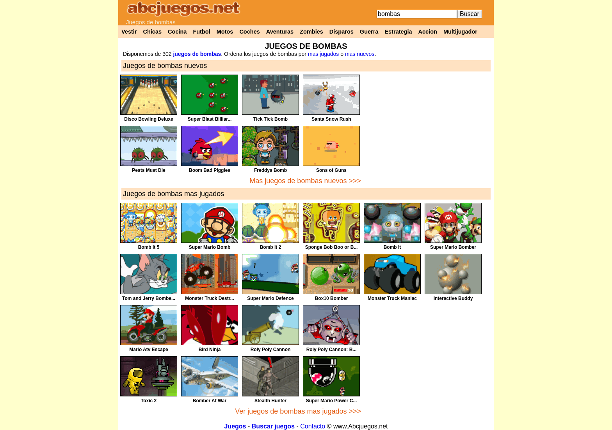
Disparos (341, 32)
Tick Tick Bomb (270, 119)
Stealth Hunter (270, 400)
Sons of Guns (331, 170)
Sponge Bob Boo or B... (331, 247)
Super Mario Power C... (331, 400)
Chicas (152, 32)
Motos (225, 32)
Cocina (177, 32)
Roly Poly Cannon (271, 349)
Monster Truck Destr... (209, 298)
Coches (249, 32)
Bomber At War (209, 400)
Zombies (311, 32)
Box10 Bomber (331, 298)
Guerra (369, 32)
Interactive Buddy (453, 298)
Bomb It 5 (149, 247)
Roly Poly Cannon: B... (331, 349)
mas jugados (323, 54)
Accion (427, 32)
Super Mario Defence (270, 298)
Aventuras (280, 32)
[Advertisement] (427, 129)
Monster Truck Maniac (392, 298)
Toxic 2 (149, 400)
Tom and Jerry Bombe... (148, 298)
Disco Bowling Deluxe (148, 119)
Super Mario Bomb (210, 247)
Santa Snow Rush (331, 119)
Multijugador (460, 32)
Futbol (201, 32)
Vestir (129, 32)
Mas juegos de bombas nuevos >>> (305, 181)
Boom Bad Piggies (209, 170)
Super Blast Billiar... (210, 119)
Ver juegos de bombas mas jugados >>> (298, 411)
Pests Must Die (148, 170)
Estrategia (398, 32)
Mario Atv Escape (148, 349)
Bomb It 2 (270, 247)
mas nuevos (359, 54)
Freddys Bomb (270, 170)
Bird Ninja (210, 349)
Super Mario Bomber (453, 247)
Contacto (312, 426)
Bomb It (392, 247)
